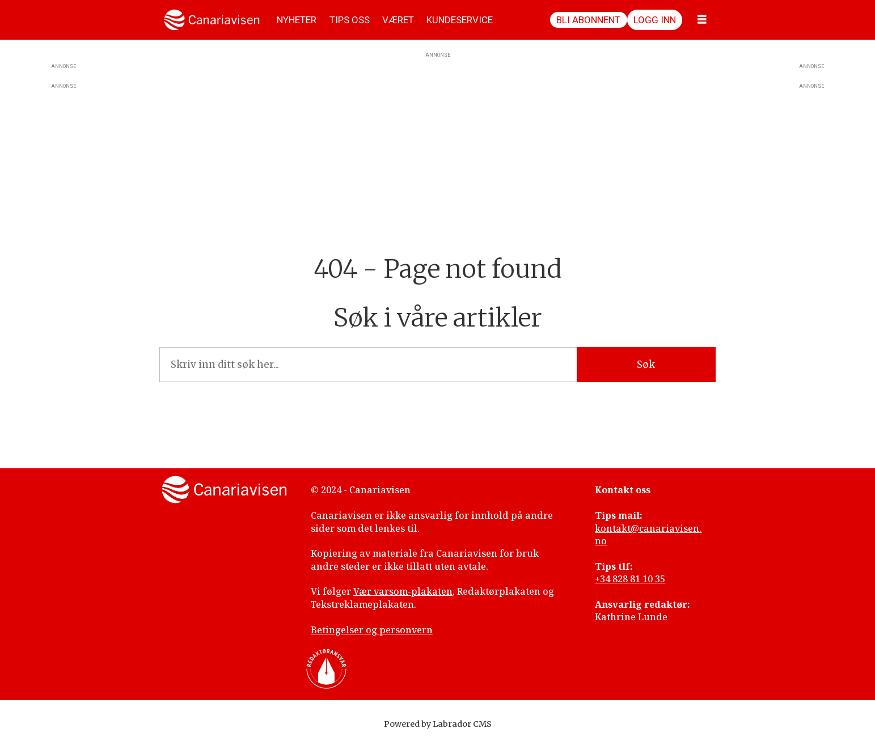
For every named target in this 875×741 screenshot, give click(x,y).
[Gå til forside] (211, 20)
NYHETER (296, 20)
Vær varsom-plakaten (403, 591)
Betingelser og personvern (372, 630)
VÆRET (398, 20)
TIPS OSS (349, 20)
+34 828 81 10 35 (630, 579)
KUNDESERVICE (459, 20)
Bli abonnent (588, 20)
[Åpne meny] (702, 19)
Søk (646, 364)
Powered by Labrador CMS (438, 724)
